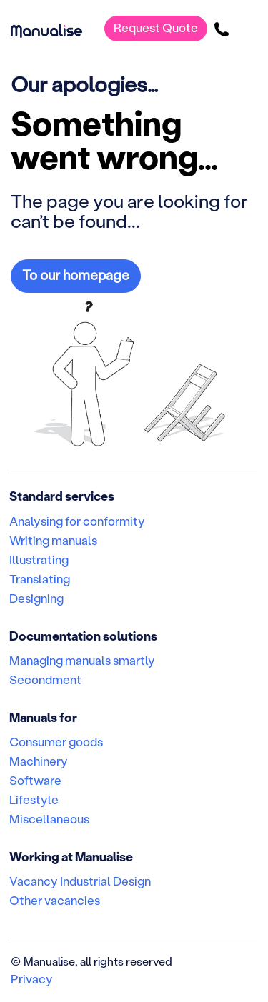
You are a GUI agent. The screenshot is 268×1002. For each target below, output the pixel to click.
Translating (39, 578)
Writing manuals (53, 540)
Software (35, 780)
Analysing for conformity (77, 520)
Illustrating (39, 559)
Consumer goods (56, 741)
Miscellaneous (49, 818)
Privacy (32, 978)
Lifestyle (34, 799)
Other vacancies (54, 900)
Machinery (38, 760)
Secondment (45, 679)
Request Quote (156, 27)
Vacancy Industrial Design (80, 880)
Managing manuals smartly (82, 660)
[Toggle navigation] (247, 28)
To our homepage (75, 275)
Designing (36, 598)
